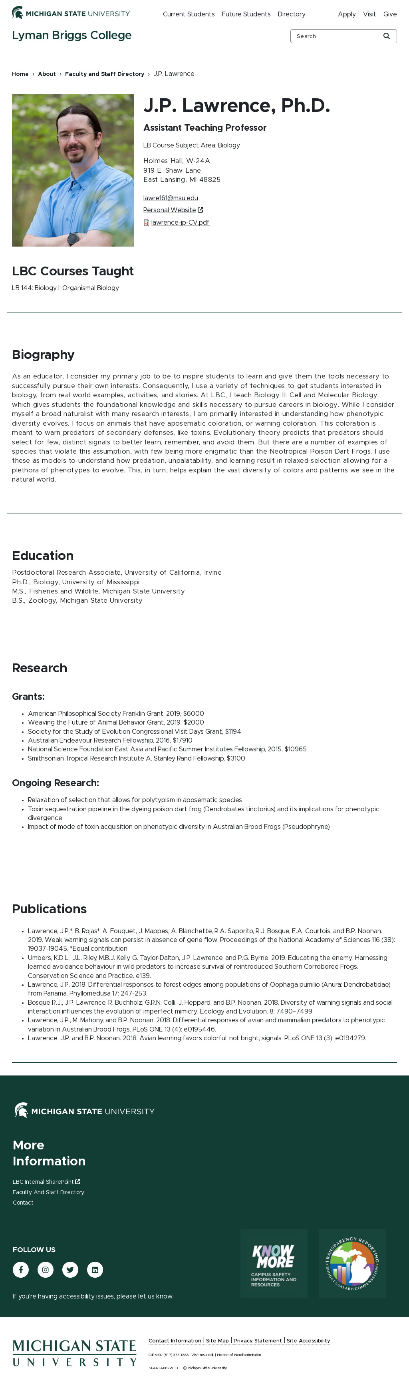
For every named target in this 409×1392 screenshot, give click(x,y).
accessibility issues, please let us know (116, 1296)
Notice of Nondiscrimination (239, 1355)
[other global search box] (343, 36)
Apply (347, 14)
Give (390, 14)
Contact (23, 1203)
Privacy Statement (258, 1341)
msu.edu (207, 1355)
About (47, 74)
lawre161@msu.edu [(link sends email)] (171, 198)
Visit (369, 14)
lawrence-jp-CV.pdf (180, 222)
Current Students (189, 14)
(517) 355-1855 (176, 1355)
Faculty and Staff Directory (104, 74)
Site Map (217, 1341)
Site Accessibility (308, 1341)
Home (20, 74)
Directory (292, 14)
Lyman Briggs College (72, 36)
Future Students (246, 14)
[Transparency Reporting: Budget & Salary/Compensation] (348, 1264)
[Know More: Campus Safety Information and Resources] (266, 1264)
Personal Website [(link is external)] (173, 210)
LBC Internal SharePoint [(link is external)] (46, 1182)
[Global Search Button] (386, 37)
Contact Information (175, 1341)
